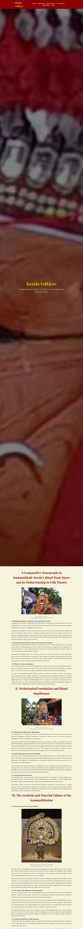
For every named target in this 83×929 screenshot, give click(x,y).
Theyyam (50, 649)
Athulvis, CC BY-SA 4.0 (38, 865)
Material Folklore (51, 3)
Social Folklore (41, 3)
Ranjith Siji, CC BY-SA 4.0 (38, 617)
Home (34, 3)
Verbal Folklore (61, 3)
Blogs (53, 5)
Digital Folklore (46, 5)
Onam (45, 635)
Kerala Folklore (19, 4)
